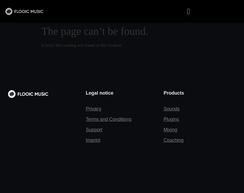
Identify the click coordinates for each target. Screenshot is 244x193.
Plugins (171, 119)
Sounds (172, 109)
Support (94, 129)
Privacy (93, 109)
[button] (188, 11)
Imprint (93, 140)
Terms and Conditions (108, 119)
